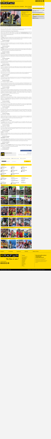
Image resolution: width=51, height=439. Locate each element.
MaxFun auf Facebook (36, 1)
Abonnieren (27, 161)
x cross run (2, 88)
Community (29, 6)
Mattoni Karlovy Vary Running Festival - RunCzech (39, 16)
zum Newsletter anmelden (26, 14)
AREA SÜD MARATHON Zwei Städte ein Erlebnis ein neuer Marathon (20, 192)
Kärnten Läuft (27, 154)
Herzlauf (2, 47)
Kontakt (36, 269)
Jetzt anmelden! (4, 179)
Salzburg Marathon (24, 258)
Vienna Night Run (3, 137)
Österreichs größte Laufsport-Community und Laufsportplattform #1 (41, 256)
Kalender (12, 6)
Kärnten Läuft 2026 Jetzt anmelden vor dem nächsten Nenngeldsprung (27, 192)
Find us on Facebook (23, 158)
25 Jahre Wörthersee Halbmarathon (27, 202)
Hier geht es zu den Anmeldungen (25, 12)
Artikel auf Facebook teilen (24, 150)
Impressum (43, 269)
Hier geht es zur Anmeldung (5, 40)
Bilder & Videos (17, 6)
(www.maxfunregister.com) (24, 32)
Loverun (3, 37)
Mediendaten (29, 269)
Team (38, 269)
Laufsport (2, 251)
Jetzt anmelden (36, 14)
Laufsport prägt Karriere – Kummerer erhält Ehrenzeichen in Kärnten (12, 192)
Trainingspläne (21, 6)
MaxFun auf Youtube (38, 1)
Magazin (2, 6)
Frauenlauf (23, 262)
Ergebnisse (9, 6)
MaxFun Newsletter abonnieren (43, 1)
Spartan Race (23, 260)
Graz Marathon (3, 143)
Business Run (23, 263)
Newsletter (8, 161)
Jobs (40, 269)
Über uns (26, 6)
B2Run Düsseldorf (36, 18)
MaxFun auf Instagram (41, 1)
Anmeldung (5, 6)
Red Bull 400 (23, 261)
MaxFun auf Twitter (40, 1)
